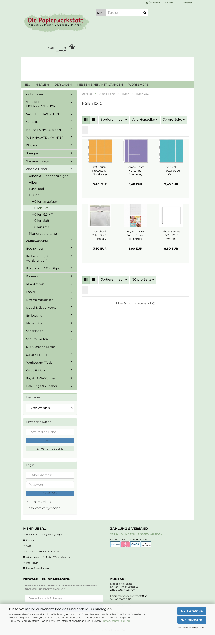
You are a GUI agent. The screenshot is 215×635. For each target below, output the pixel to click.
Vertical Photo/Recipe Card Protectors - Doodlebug (171, 170)
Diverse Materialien (40, 299)
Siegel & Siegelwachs (41, 307)
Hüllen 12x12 (41, 208)
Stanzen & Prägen (39, 161)
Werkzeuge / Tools (39, 362)
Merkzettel (185, 2)
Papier (30, 292)
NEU (27, 84)
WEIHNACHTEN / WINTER (45, 137)
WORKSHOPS (138, 84)
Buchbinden (35, 248)
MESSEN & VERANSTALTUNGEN (100, 84)
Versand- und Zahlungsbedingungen (136, 534)
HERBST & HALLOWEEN (43, 129)
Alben (33, 182)
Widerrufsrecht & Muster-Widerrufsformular (49, 557)
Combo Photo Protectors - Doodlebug (135, 170)
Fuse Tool (36, 189)
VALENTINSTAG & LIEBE (43, 114)
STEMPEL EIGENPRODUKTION (41, 104)
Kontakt (30, 540)
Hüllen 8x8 (40, 221)
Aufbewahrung (37, 240)
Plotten (31, 145)
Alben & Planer (36, 169)
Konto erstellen (38, 502)
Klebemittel (34, 323)
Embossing (34, 315)
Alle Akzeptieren (192, 611)
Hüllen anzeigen (45, 202)
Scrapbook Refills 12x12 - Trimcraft (100, 235)
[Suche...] (101, 12)
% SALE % (42, 84)
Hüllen (34, 195)
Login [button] (169, 2)
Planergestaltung (43, 234)
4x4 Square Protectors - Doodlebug (99, 170)
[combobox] (114, 120)
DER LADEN (63, 84)
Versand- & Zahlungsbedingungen (44, 534)
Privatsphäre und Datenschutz (42, 551)
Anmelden (50, 493)
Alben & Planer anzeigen (49, 176)
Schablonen (34, 331)
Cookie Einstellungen (37, 568)
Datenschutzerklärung (116, 620)
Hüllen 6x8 (40, 227)
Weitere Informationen (191, 627)
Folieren (32, 276)
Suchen (50, 440)
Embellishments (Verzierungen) (38, 258)
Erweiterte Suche (50, 448)
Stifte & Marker (36, 354)
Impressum (32, 562)
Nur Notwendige (192, 619)
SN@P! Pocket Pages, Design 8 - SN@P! (135, 235)
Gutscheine (34, 94)
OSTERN (32, 122)
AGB (28, 545)
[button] (153, 2)
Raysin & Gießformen (41, 378)
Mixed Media (35, 284)
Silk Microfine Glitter (40, 347)
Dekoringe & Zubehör (41, 386)
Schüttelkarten (37, 339)
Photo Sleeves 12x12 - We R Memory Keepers (171, 235)
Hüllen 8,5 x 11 (43, 214)
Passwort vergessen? (43, 508)
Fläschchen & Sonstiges (43, 268)
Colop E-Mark (35, 370)
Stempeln (33, 153)
